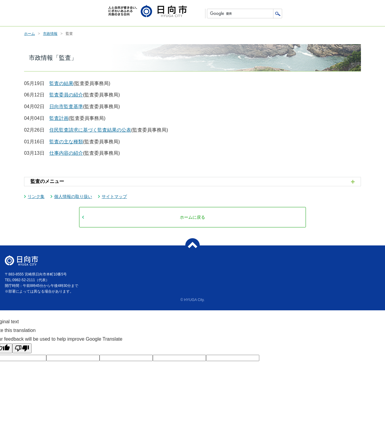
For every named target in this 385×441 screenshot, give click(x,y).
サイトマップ (114, 196)
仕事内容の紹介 (66, 153)
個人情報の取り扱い (73, 196)
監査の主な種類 (66, 141)
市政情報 (50, 34)
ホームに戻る (192, 217)
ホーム (29, 34)
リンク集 (36, 196)
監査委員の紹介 (66, 94)
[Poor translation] (22, 348)
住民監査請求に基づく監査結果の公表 (90, 129)
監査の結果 (61, 83)
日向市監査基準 (66, 106)
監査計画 (59, 118)
